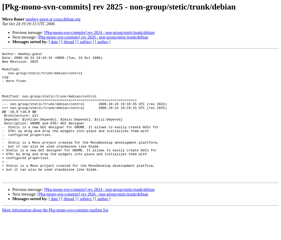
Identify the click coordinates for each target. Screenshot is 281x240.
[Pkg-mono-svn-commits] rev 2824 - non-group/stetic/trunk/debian (99, 32)
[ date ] (54, 42)
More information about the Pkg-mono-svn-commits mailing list (55, 235)
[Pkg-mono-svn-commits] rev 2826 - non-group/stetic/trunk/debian (93, 37)
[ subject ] (86, 42)
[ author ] (102, 42)
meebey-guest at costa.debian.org (52, 19)
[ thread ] (68, 42)
